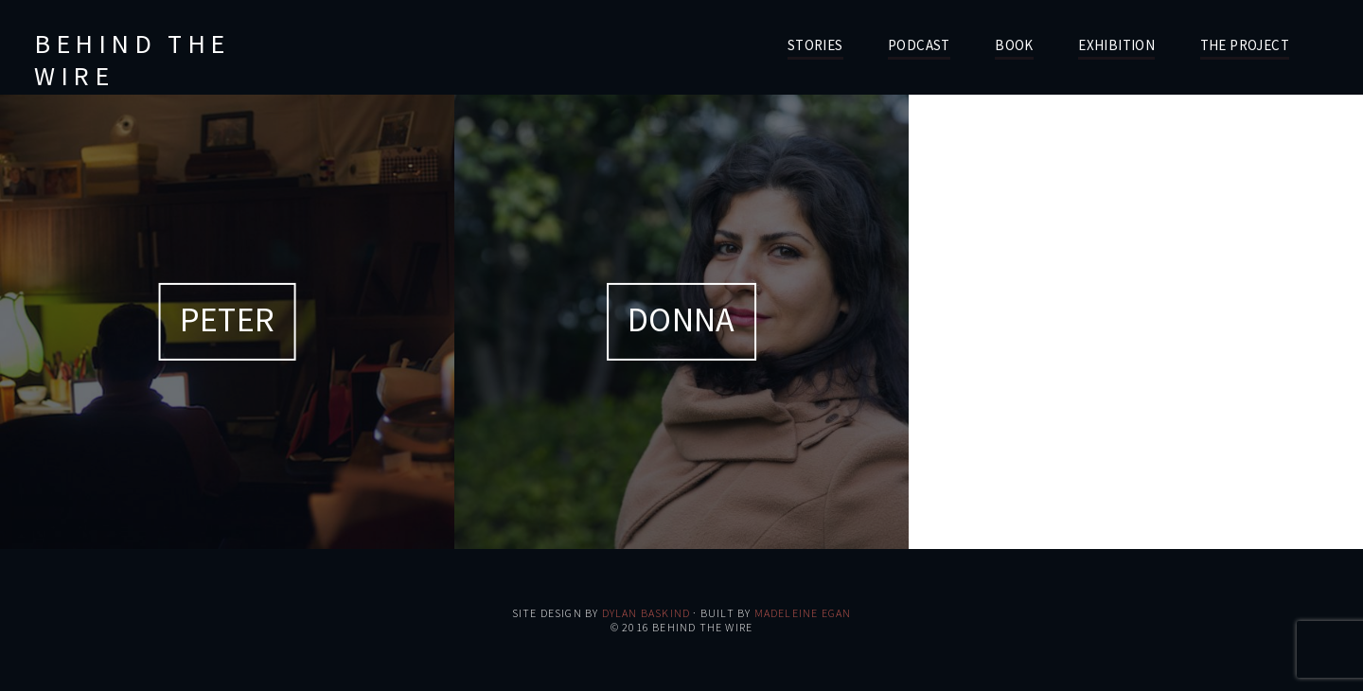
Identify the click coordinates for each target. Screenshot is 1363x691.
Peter (226, 319)
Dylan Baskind (646, 613)
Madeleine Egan (803, 613)
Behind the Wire (132, 60)
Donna (681, 319)
